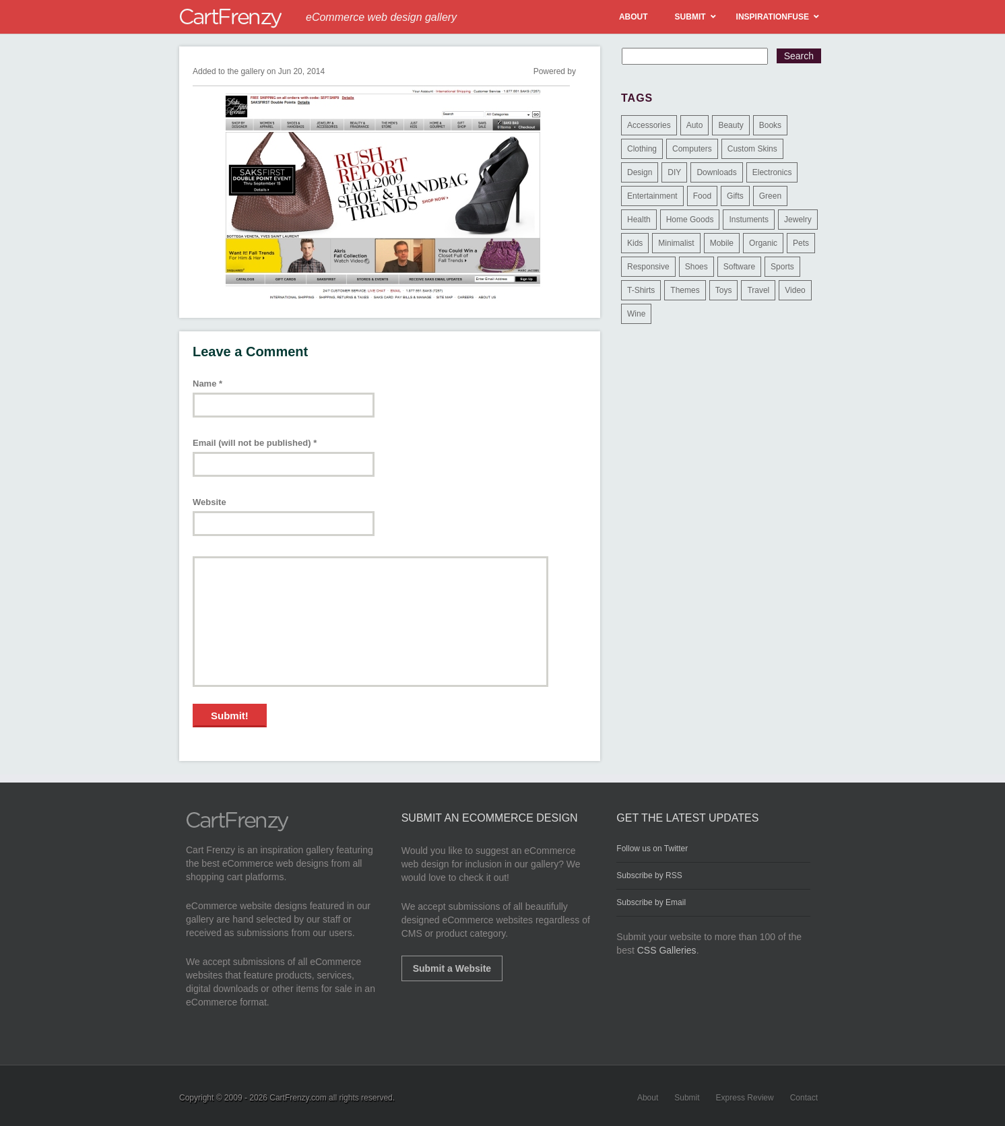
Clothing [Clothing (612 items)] (642, 149)
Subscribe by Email (651, 902)
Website (209, 502)
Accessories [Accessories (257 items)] (649, 125)
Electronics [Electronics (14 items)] (772, 172)
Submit (686, 1097)
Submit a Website (452, 968)
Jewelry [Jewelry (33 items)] (798, 219)
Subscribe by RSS (649, 875)
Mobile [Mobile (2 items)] (722, 243)
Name (207, 383)
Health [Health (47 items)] (639, 219)
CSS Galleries (666, 950)
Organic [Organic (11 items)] (763, 243)
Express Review (745, 1097)
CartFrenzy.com (297, 1097)
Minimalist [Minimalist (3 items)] (676, 243)
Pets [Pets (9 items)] (801, 243)
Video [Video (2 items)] (795, 290)
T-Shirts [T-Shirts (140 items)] (641, 290)
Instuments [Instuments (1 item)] (749, 219)
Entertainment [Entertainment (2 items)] (652, 196)
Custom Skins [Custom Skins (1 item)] (752, 149)
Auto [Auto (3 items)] (694, 125)
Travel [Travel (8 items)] (758, 290)
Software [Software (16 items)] (739, 266)
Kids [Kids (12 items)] (635, 243)
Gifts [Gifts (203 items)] (735, 196)
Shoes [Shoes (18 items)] (696, 266)
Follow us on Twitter (652, 848)
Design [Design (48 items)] (639, 172)
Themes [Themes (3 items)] (684, 290)
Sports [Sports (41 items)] (782, 266)
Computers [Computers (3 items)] (692, 149)
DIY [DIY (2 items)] (674, 172)
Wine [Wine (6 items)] (636, 314)
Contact (804, 1097)
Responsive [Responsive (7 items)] (648, 266)
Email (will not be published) (255, 443)
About (647, 1097)
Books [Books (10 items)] (770, 125)
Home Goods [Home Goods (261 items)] (690, 219)
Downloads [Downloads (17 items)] (716, 172)
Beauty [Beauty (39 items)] (730, 125)
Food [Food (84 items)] (702, 196)
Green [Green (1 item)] (770, 196)
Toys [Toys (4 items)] (723, 290)
